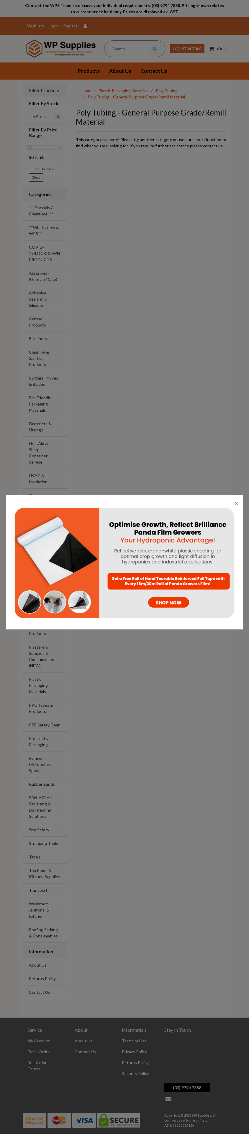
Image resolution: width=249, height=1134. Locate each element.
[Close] (236, 503)
